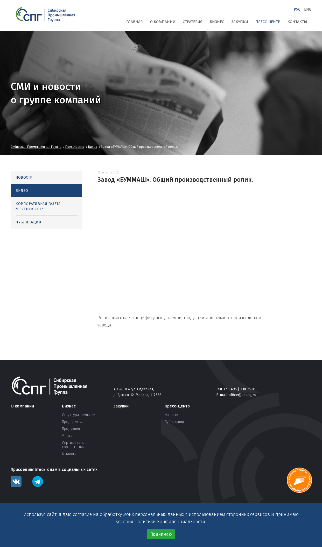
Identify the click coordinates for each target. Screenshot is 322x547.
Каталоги (69, 454)
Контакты (297, 21)
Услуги (67, 436)
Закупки (239, 21)
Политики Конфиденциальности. (170, 521)
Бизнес (217, 21)
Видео (92, 147)
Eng (307, 9)
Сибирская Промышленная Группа (36, 147)
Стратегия (192, 21)
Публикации (28, 222)
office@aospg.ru (242, 395)
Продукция (71, 429)
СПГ (45, 14)
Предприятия (72, 422)
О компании (163, 21)
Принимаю (161, 534)
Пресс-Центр (267, 21)
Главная (134, 21)
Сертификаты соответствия (73, 445)
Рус (297, 9)
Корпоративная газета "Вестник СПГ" (38, 206)
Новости (24, 177)
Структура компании (78, 415)
